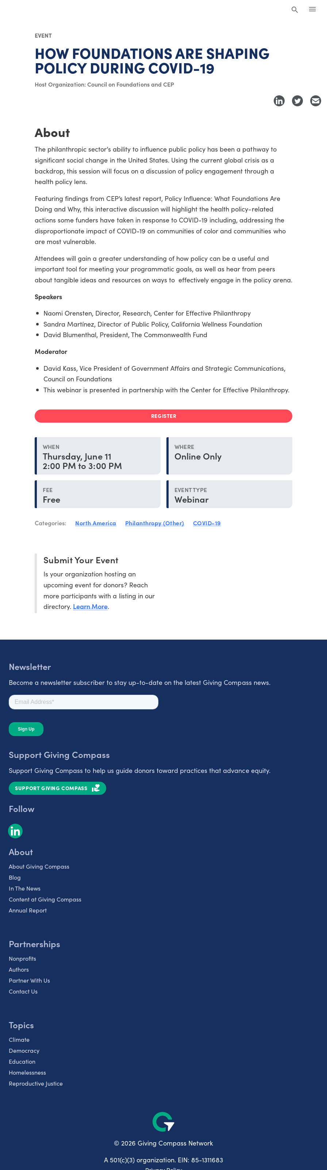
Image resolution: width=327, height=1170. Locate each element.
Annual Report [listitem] (28, 910)
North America (95, 523)
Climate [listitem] (19, 1039)
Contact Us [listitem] (23, 991)
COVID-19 (207, 523)
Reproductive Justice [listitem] (36, 1083)
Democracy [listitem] (24, 1050)
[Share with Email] (315, 100)
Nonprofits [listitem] (22, 958)
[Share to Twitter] (297, 100)
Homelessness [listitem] (27, 1072)
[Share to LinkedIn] (279, 100)
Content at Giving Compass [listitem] (45, 899)
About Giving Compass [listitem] (39, 866)
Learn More (90, 606)
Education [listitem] (22, 1061)
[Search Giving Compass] (295, 10)
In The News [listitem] (25, 888)
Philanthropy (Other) (154, 523)
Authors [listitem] (19, 969)
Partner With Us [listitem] (29, 980)
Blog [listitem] (15, 877)
